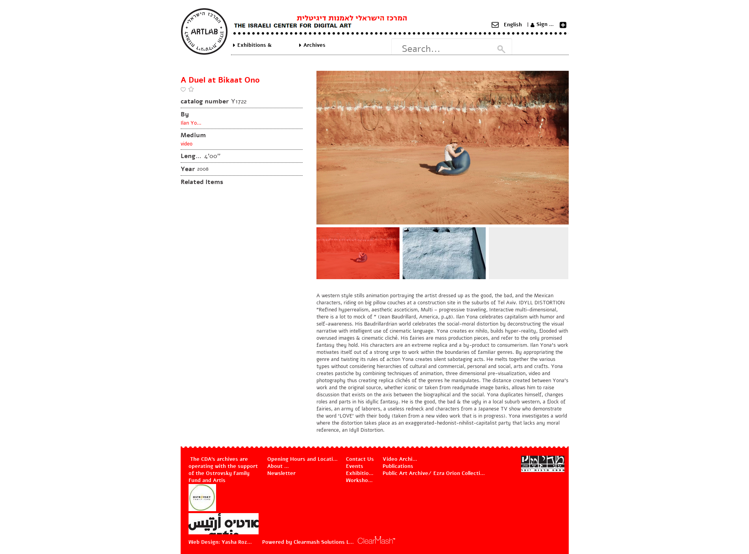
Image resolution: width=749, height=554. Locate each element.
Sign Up (546, 24)
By (185, 114)
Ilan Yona (191, 123)
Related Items (202, 182)
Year (188, 169)
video (186, 143)
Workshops (360, 480)
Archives (314, 45)
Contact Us (360, 459)
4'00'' (212, 156)
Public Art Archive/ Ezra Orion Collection (434, 473)
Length (192, 156)
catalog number (205, 101)
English (513, 24)
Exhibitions (360, 473)
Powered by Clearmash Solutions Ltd (308, 542)
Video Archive (400, 459)
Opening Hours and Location (302, 459)
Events (354, 466)
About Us (279, 466)
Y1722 (238, 101)
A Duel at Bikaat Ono (220, 80)
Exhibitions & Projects (254, 45)
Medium (193, 135)
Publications (398, 466)
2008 (203, 169)
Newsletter (281, 473)
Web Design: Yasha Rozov (220, 542)
